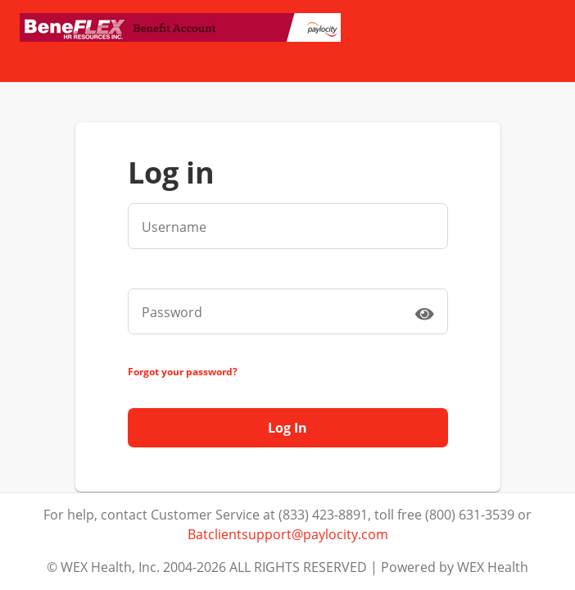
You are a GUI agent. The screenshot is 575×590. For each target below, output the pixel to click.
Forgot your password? (183, 372)
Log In (287, 428)
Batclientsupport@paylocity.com (288, 534)
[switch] (424, 313)
